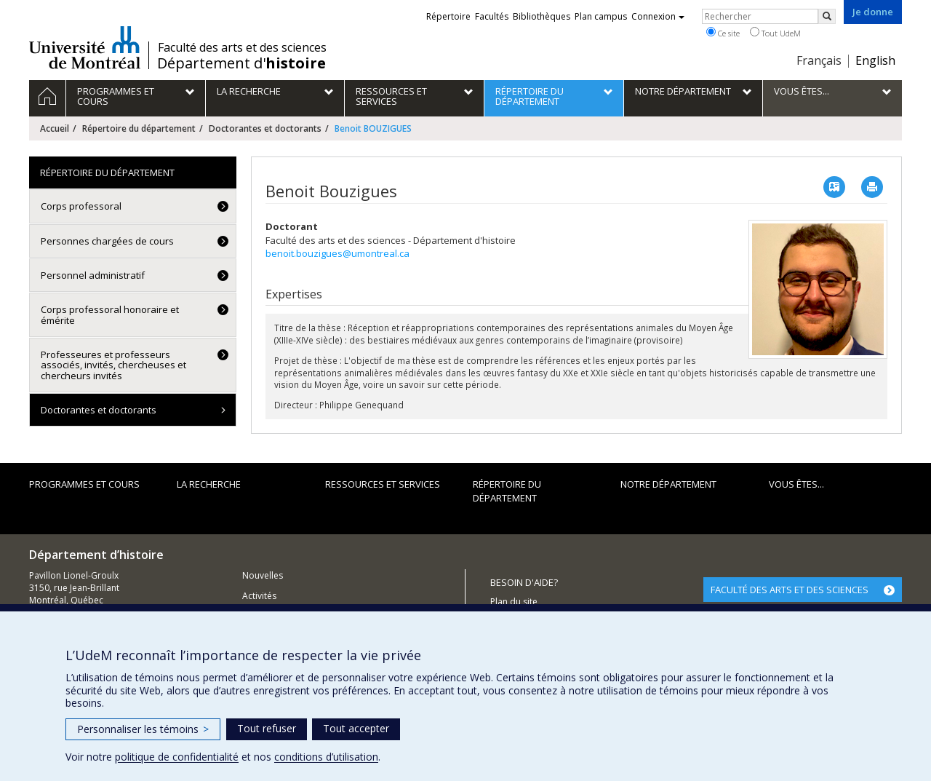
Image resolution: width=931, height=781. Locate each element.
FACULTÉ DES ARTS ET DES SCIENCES (789, 589)
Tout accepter (356, 728)
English (875, 60)
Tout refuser (266, 728)
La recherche (209, 484)
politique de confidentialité (177, 757)
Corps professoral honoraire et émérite (110, 314)
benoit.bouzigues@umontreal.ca (337, 253)
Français (819, 60)
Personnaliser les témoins (143, 729)
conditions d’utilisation (326, 757)
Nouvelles (262, 575)
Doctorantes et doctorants (265, 128)
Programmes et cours (84, 484)
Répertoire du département (139, 128)
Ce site (723, 33)
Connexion (657, 16)
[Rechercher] (827, 16)
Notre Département (668, 484)
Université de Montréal (84, 47)
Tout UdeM (775, 33)
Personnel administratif (93, 275)
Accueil (54, 128)
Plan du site (514, 601)
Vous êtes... (796, 484)
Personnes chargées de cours (107, 240)
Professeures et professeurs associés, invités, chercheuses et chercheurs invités (113, 365)
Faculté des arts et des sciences (242, 47)
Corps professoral (81, 206)
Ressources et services (382, 484)
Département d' (241, 63)
